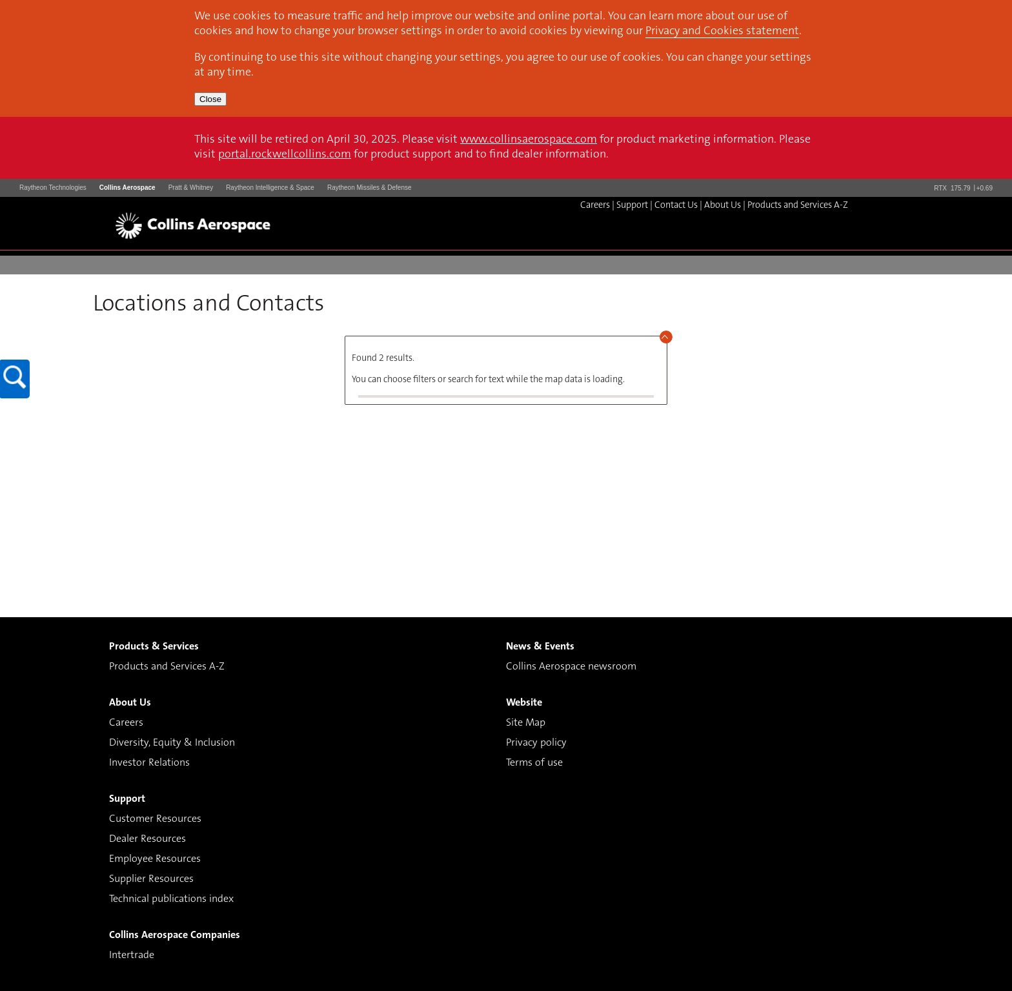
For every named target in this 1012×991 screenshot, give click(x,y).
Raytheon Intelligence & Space (270, 187)
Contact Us (676, 205)
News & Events (540, 647)
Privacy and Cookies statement (722, 31)
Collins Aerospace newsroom (571, 667)
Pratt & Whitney (190, 187)
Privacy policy (536, 743)
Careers (595, 205)
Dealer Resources (147, 839)
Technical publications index (171, 899)
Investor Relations (149, 763)
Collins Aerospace (127, 187)
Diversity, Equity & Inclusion (172, 743)
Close (210, 99)
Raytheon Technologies (52, 187)
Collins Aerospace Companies (174, 935)
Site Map (525, 723)
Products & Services (154, 647)
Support (632, 205)
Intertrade (131, 955)
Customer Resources (155, 819)
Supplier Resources (151, 879)
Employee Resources (155, 859)
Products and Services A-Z (797, 205)
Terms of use (534, 763)
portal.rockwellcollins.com (284, 155)
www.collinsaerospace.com (528, 140)
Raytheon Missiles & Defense (369, 187)
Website (524, 703)
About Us (722, 205)
